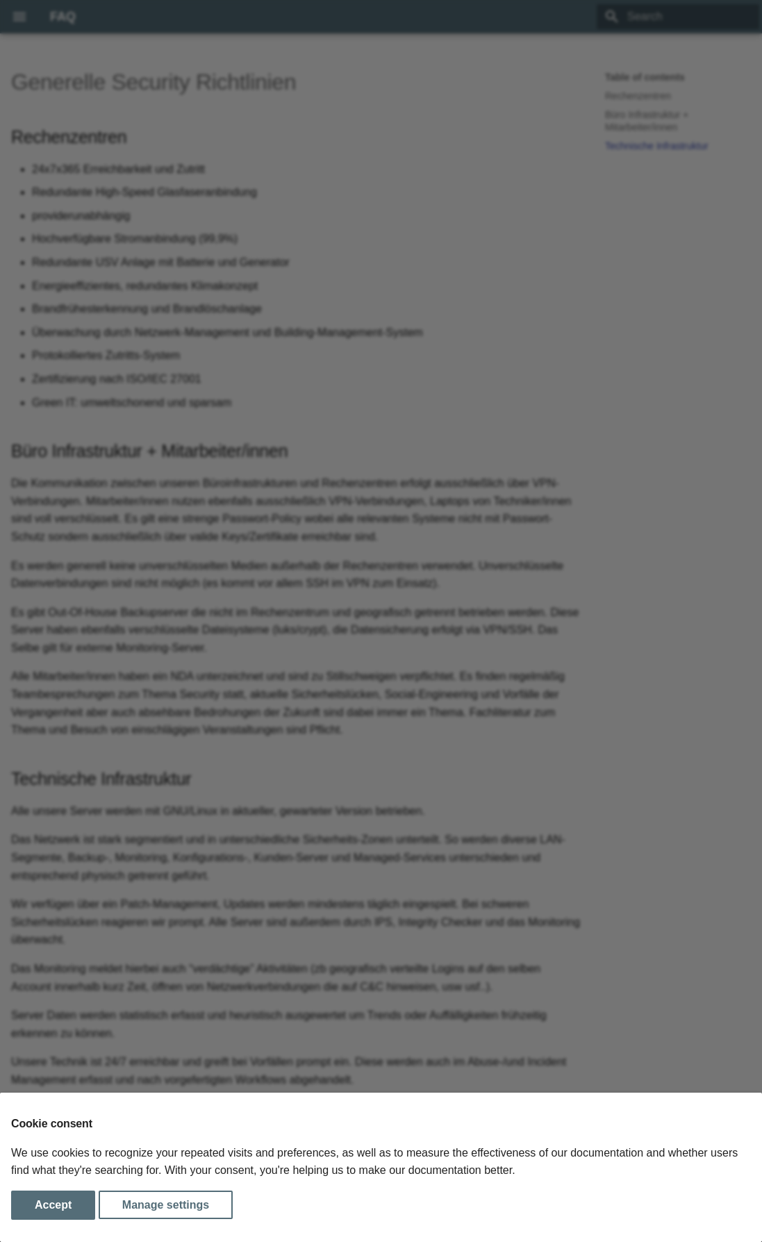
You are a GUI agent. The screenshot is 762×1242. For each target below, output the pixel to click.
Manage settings (165, 1205)
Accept (53, 1205)
